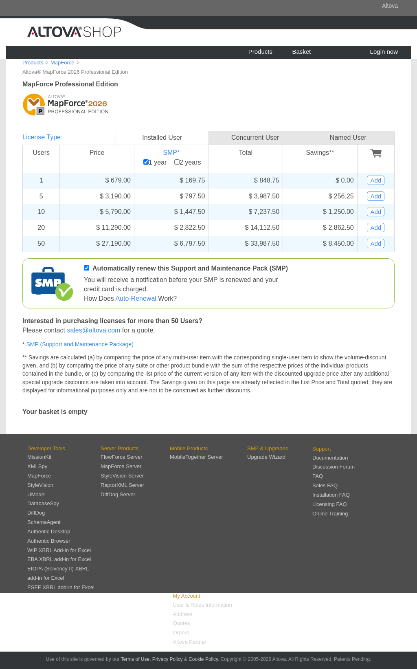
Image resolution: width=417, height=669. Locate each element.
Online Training (330, 514)
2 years (190, 162)
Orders (181, 632)
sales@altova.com (93, 330)
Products (260, 51)
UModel (36, 494)
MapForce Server (121, 466)
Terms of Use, (136, 659)
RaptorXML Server (122, 485)
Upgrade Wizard (266, 457)
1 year (158, 162)
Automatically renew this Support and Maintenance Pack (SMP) (190, 268)
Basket (301, 51)
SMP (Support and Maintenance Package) (79, 344)
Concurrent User (255, 137)
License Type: (42, 137)
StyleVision (40, 485)
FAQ (317, 476)
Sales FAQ (325, 485)
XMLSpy (37, 466)
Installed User (162, 137)
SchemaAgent (44, 522)
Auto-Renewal (135, 298)
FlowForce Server (122, 457)
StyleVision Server (122, 476)
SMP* (171, 152)
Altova (390, 5)
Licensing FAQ (329, 504)
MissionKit (39, 457)
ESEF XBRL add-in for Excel (60, 587)
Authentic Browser (48, 541)
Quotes (181, 623)
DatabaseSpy (43, 503)
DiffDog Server (118, 494)
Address (183, 614)
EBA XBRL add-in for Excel (59, 559)
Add (375, 180)
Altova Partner (189, 642)
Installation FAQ (331, 495)
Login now (384, 51)
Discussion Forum (333, 467)
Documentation (330, 458)
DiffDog (36, 513)
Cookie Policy (203, 659)
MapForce (62, 62)
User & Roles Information (202, 605)
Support (321, 449)
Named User (348, 137)
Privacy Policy (167, 659)
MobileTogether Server (196, 457)
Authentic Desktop (48, 531)
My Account (186, 596)
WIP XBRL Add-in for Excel (59, 550)
